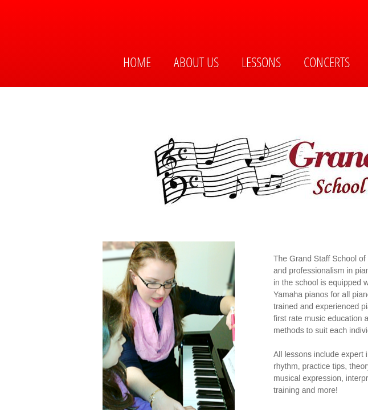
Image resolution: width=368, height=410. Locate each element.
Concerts (327, 61)
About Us (196, 61)
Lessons (261, 61)
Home (137, 61)
